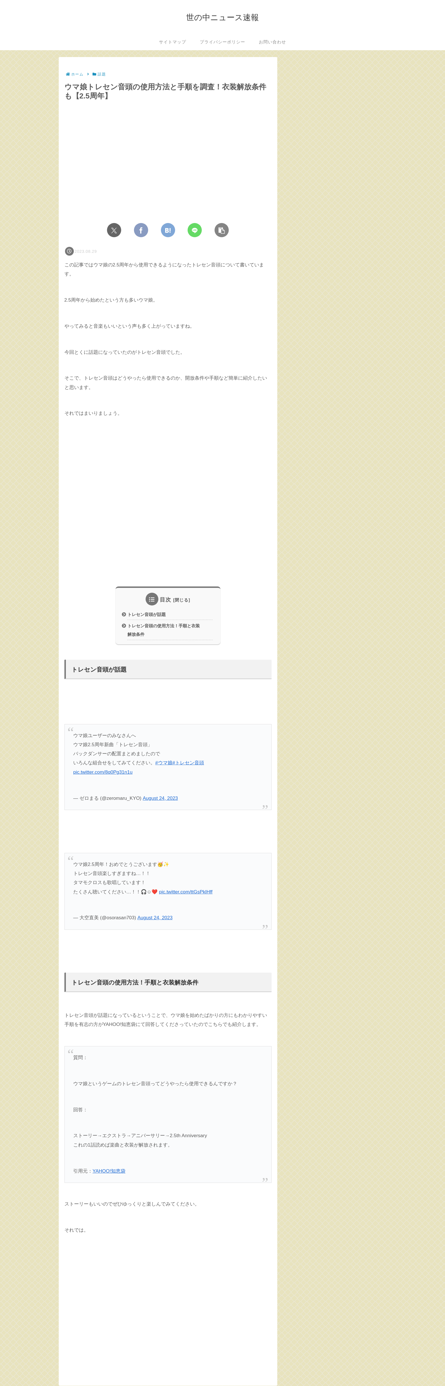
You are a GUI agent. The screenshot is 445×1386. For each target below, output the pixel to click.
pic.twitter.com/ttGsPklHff (186, 892)
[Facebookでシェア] (141, 230)
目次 (165, 600)
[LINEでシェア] (195, 230)
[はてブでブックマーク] (168, 230)
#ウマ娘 (163, 763)
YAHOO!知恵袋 (109, 1171)
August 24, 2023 (160, 798)
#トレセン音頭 (188, 763)
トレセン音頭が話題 (146, 614)
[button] (222, 230)
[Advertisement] (168, 502)
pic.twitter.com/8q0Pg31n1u (103, 772)
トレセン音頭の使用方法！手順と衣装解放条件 (163, 630)
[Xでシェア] (114, 230)
